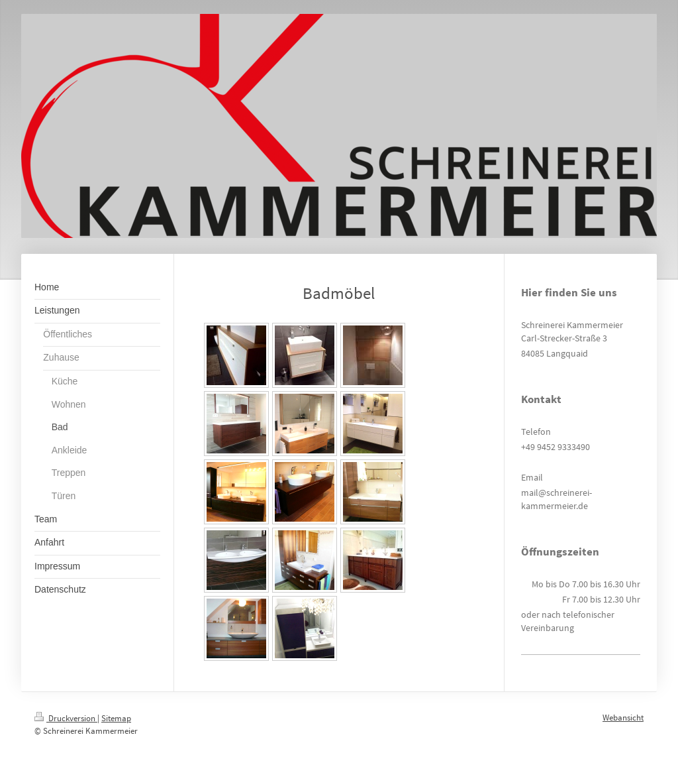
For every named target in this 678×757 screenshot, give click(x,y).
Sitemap (116, 718)
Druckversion (65, 718)
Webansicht (623, 717)
